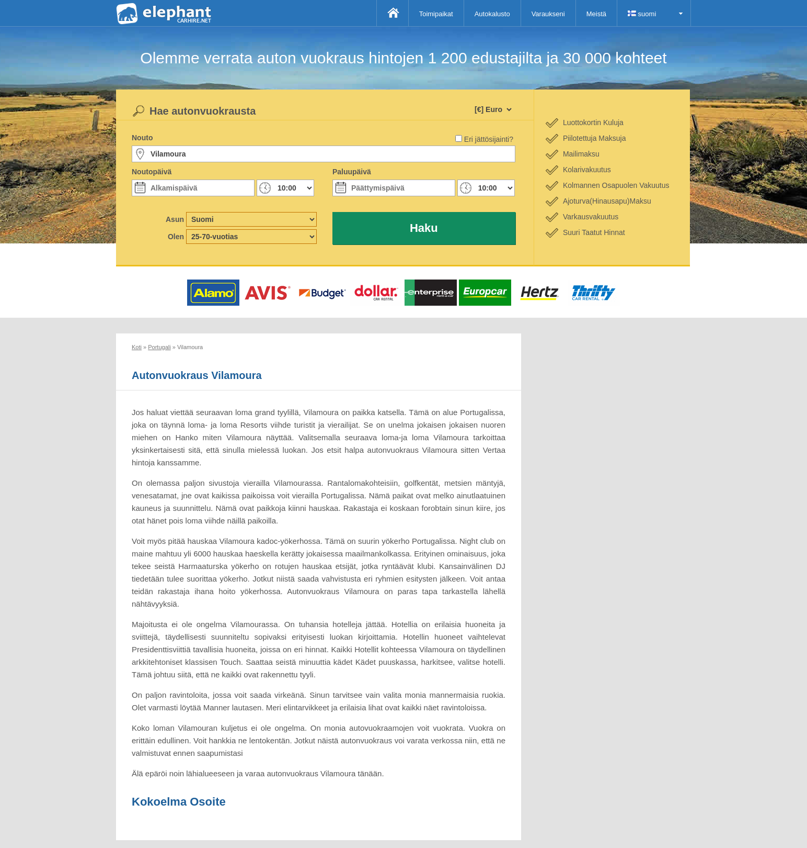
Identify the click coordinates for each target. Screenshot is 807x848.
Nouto (142, 137)
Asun (175, 219)
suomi (642, 14)
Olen (176, 236)
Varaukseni (548, 14)
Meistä (596, 14)
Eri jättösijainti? (488, 139)
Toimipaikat (436, 14)
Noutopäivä (151, 172)
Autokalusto (492, 14)
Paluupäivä (351, 172)
